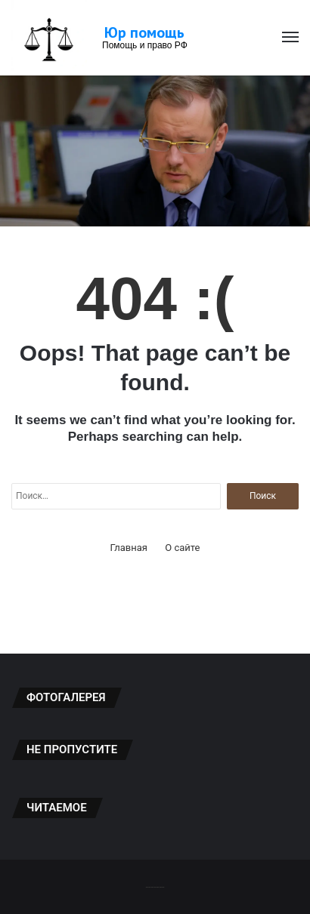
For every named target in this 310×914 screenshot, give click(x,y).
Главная (128, 547)
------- (154, 886)
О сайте (182, 547)
